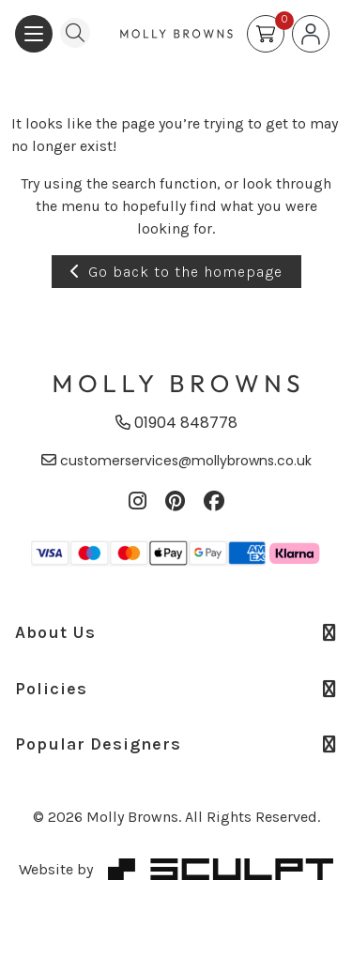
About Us (176, 632)
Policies (176, 688)
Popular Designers (176, 744)
